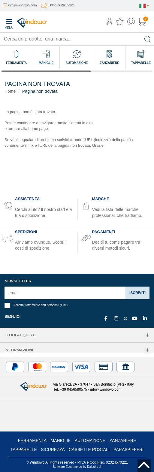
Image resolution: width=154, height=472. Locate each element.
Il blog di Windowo (61, 5)
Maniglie (61, 440)
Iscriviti (137, 293)
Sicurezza (53, 449)
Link (64, 305)
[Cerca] (147, 39)
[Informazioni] (147, 350)
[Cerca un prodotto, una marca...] (71, 39)
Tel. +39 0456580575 (70, 389)
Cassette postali (89, 449)
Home (10, 91)
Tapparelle (24, 449)
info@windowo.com (22, 5)
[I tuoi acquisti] (147, 335)
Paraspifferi (128, 449)
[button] (109, 22)
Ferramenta (32, 440)
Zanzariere (123, 440)
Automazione (90, 440)
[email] (65, 293)
